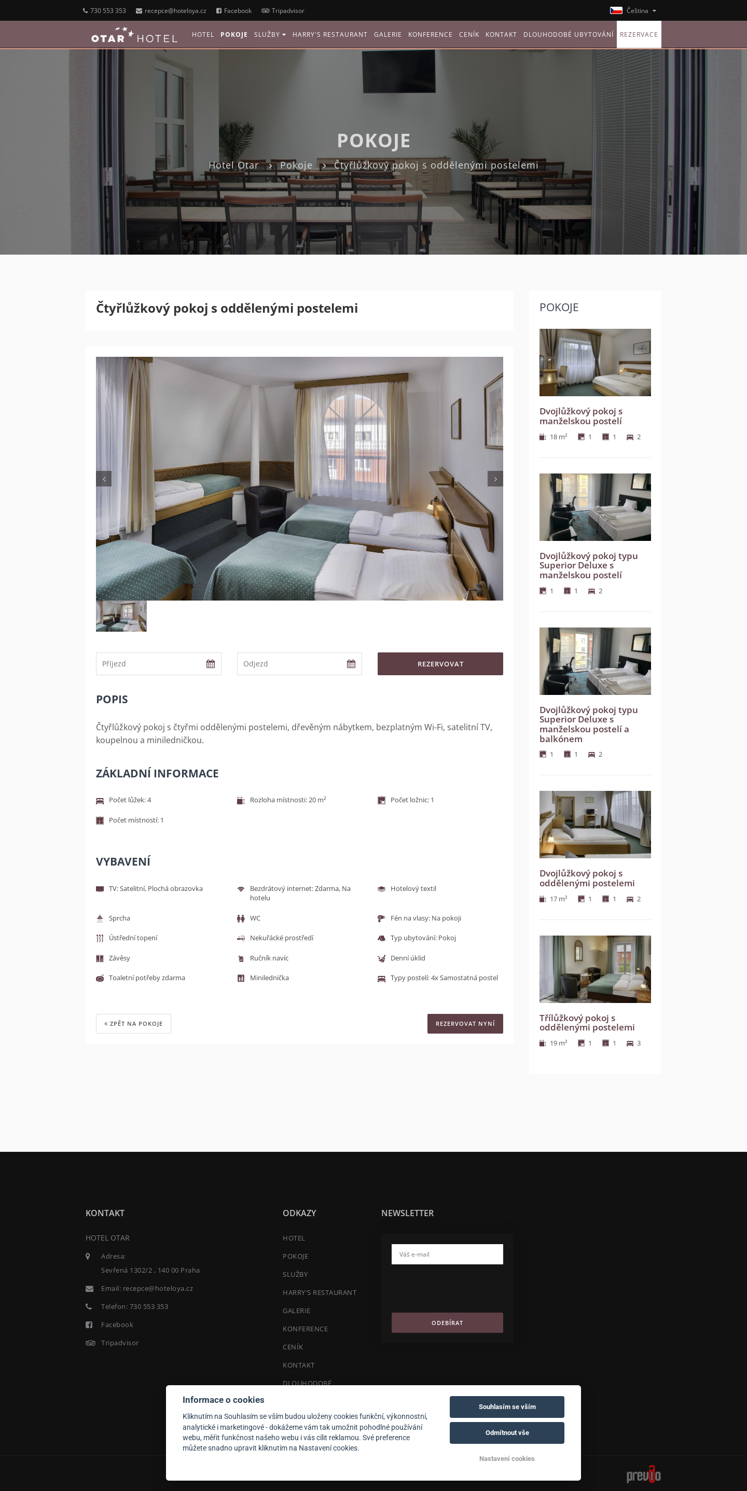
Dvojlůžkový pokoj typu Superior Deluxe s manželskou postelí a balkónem (589, 724)
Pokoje (296, 165)
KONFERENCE (430, 34)
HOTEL (203, 34)
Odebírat (447, 1323)
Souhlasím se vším (507, 1407)
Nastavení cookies (507, 1458)
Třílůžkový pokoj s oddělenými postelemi (587, 1023)
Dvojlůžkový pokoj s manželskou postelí (581, 416)
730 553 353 (104, 10)
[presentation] (470, 1292)
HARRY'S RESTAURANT (330, 34)
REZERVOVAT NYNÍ (465, 1023)
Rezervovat (441, 663)
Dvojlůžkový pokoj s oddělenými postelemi (587, 878)
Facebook (234, 10)
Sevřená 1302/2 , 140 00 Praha (150, 1270)
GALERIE (388, 34)
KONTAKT (501, 34)
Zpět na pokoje (133, 1023)
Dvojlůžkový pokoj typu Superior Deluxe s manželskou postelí (589, 565)
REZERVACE (639, 34)
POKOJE (234, 34)
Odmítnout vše (507, 1433)
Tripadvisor (283, 10)
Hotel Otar (234, 165)
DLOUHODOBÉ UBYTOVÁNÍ (568, 34)
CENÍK (469, 34)
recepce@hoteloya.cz (171, 10)
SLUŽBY (270, 34)
